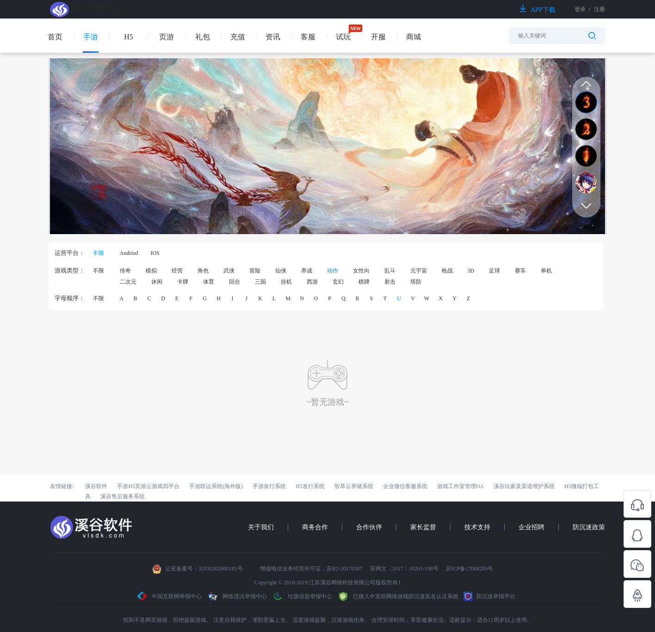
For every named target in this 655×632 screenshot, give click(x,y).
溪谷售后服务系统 (122, 496)
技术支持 (477, 527)
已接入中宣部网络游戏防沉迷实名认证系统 (397, 596)
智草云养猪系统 (353, 486)
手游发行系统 (269, 486)
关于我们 (261, 527)
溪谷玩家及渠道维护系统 (524, 486)
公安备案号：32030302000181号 (204, 568)
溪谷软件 (96, 486)
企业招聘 (531, 527)
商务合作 (315, 527)
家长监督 (423, 527)
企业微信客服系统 (405, 486)
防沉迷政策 (589, 527)
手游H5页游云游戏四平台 (148, 486)
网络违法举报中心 (237, 596)
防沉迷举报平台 (489, 596)
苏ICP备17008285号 (470, 568)
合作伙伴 (369, 527)
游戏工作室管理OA (460, 486)
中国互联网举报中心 (169, 596)
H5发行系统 (310, 486)
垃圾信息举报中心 (302, 596)
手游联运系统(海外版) (216, 486)
